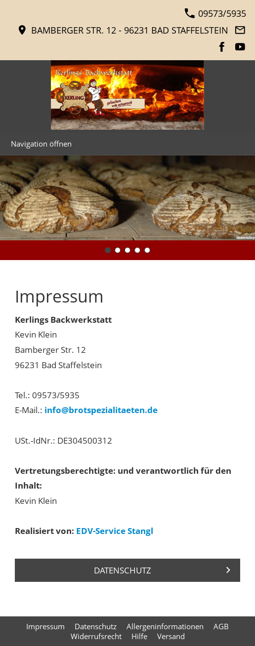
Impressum (45, 626)
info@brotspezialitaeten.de (101, 410)
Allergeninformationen (165, 626)
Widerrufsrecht (96, 636)
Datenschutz (96, 626)
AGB (221, 626)
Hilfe (139, 636)
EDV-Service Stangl (114, 530)
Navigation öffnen (41, 144)
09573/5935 (215, 13)
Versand (171, 636)
